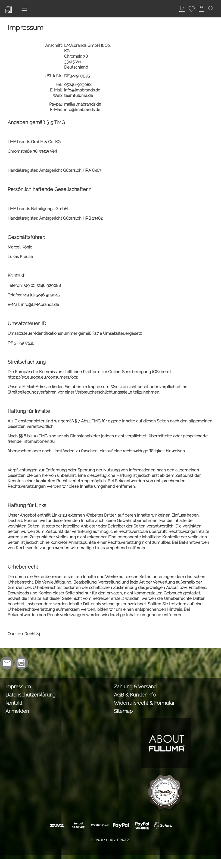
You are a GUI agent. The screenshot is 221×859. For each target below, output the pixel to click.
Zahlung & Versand (135, 686)
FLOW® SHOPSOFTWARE (110, 840)
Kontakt (13, 703)
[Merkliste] (191, 8)
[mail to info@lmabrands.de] (7, 663)
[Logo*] (8, 6)
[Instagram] (21, 663)
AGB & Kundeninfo (135, 695)
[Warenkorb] (201, 8)
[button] (24, 8)
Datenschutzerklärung (30, 695)
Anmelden (17, 711)
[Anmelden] (181, 8)
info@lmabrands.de (82, 90)
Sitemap (123, 711)
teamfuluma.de (79, 95)
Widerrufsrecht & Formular (144, 703)
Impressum (18, 686)
